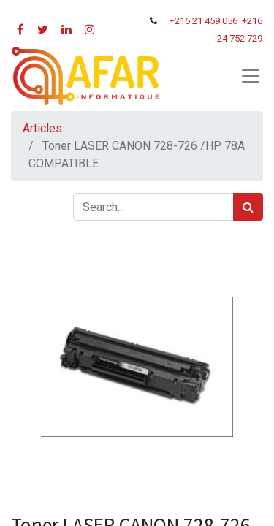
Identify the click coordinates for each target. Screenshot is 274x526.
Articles (42, 128)
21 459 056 (216, 20)
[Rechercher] (248, 207)
